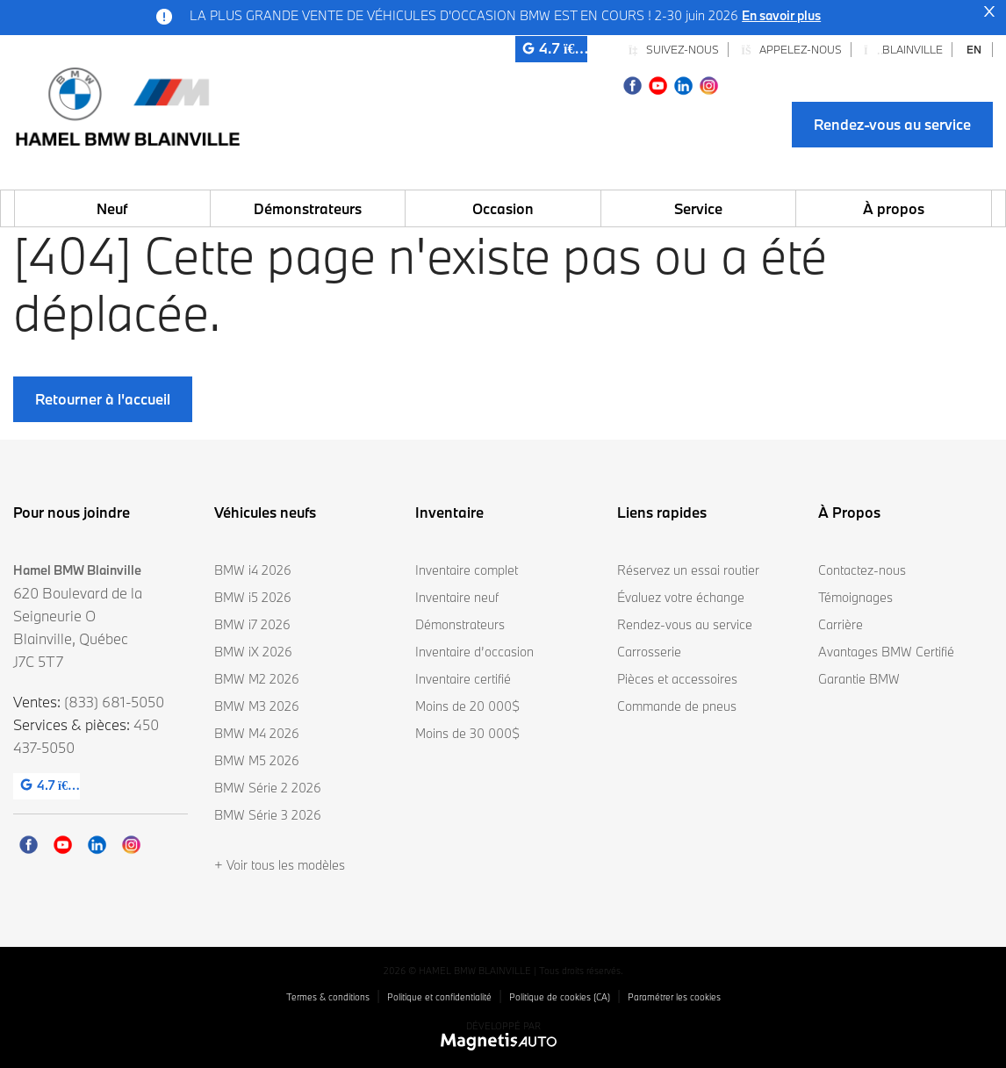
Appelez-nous (791, 49)
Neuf (112, 208)
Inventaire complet (466, 570)
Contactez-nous (862, 570)
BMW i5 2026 (252, 597)
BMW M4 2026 (256, 733)
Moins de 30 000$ (467, 733)
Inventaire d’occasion (474, 651)
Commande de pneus (677, 706)
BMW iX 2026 (253, 651)
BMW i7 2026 (252, 624)
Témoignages (855, 597)
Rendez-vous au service (892, 124)
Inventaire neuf (457, 597)
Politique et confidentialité (439, 997)
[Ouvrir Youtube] (658, 84)
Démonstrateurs (308, 208)
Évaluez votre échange (680, 597)
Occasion (503, 208)
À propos (893, 208)
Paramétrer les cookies (674, 997)
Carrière (840, 624)
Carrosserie (649, 651)
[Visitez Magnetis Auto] (503, 1041)
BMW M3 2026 (256, 706)
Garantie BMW (859, 678)
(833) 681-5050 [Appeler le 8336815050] (114, 701)
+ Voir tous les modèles (279, 865)
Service (698, 208)
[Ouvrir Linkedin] (683, 84)
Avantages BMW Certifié (886, 651)
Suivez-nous (673, 49)
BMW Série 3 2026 (267, 814)
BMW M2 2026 (256, 678)
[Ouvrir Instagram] (709, 84)
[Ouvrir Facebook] (632, 84)
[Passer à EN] (974, 49)
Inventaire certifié (463, 678)
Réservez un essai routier (688, 570)
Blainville (903, 49)
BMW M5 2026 (256, 760)
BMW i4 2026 (252, 570)
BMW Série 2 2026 (267, 787)
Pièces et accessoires (677, 678)
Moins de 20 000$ (467, 706)
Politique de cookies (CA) (559, 997)
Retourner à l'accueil (102, 399)
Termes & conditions (328, 997)
